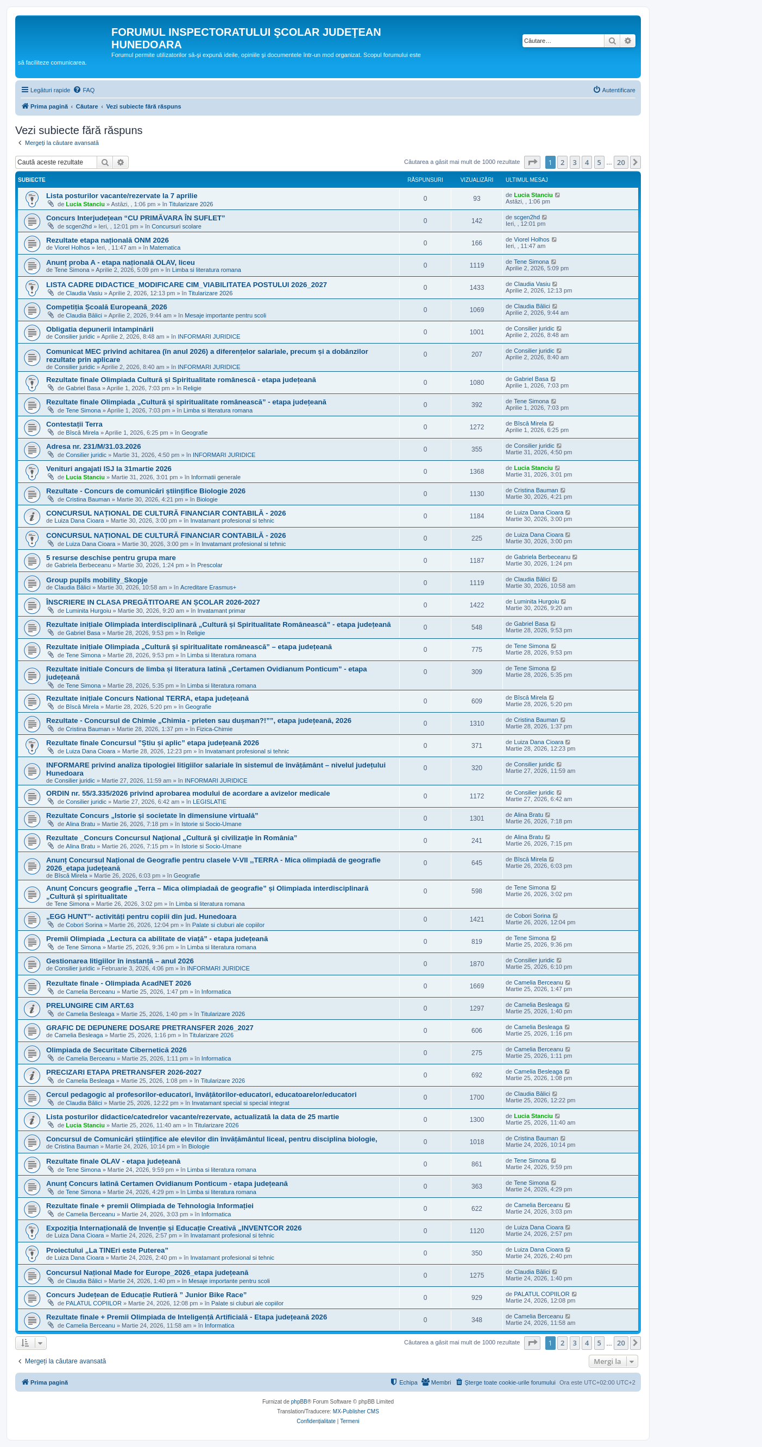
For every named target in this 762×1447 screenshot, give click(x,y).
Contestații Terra (74, 424)
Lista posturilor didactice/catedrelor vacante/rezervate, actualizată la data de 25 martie (192, 1117)
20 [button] (621, 162)
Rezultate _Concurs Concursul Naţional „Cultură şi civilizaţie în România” (171, 838)
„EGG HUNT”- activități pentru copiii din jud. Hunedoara (141, 916)
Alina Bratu (80, 824)
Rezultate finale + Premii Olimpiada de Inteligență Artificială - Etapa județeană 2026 (186, 1317)
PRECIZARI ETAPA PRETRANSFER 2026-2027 (123, 1072)
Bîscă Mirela (82, 432)
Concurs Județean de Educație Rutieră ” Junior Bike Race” (146, 1295)
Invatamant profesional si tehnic (232, 520)
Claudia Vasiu (84, 293)
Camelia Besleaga (90, 1014)
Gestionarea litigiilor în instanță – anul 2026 (120, 961)
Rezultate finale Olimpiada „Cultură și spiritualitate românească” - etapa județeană (186, 402)
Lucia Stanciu (85, 204)
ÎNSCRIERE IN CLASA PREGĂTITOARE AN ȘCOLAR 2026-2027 (153, 602)
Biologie (207, 499)
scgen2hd (79, 226)
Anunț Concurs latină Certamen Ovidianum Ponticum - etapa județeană (167, 1183)
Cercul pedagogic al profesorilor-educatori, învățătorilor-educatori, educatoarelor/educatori (201, 1094)
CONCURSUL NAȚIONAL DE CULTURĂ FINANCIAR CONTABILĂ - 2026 (166, 513)
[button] (532, 162)
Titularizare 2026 (191, 204)
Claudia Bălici (84, 315)
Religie (192, 388)
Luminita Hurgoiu (88, 610)
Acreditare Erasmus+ (208, 587)
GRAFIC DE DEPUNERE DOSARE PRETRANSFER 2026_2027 (150, 1028)
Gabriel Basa (83, 388)
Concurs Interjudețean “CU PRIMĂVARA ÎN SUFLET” (135, 218)
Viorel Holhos (72, 247)
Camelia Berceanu (90, 991)
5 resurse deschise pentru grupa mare (111, 558)
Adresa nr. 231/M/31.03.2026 (93, 446)
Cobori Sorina (84, 925)
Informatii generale (216, 477)
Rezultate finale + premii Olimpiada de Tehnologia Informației (150, 1206)
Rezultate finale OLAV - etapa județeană (113, 1161)
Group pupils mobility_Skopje (97, 580)
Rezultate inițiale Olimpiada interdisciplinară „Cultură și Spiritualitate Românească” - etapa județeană (218, 624)
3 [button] (575, 162)
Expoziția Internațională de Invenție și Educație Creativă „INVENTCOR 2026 (174, 1228)
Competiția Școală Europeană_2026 (106, 307)
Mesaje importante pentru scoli (225, 315)
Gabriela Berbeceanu (82, 565)
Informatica (216, 991)
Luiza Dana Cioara (79, 520)
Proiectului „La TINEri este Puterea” (107, 1250)
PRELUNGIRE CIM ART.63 (90, 1005)
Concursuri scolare (176, 226)
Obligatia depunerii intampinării (100, 329)
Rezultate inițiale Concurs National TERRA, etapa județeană (147, 698)
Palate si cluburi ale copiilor (228, 925)
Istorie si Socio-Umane (211, 824)
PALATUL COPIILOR (94, 1303)
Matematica (165, 247)
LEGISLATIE (209, 801)
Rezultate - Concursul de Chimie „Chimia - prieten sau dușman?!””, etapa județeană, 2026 (198, 720)
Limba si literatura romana (206, 269)
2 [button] (562, 162)
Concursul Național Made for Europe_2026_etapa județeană (147, 1272)
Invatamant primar (222, 610)
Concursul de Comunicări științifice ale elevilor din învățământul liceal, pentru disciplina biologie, (211, 1139)
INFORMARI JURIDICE (209, 336)
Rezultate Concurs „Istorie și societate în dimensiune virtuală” (152, 815)
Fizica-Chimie (215, 729)
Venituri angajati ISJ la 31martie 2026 (109, 469)
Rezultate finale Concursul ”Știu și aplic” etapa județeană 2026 (152, 743)
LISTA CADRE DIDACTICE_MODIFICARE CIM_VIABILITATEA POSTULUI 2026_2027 (186, 285)
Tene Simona (71, 269)
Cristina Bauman (88, 499)
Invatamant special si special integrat (240, 1103)
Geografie (194, 432)
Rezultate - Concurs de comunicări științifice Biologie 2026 (145, 491)
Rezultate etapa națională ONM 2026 (107, 240)
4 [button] (587, 162)
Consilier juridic (74, 336)
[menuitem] (84, 90)
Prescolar (209, 565)
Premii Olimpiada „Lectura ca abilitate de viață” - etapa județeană (157, 939)
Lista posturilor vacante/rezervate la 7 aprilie (122, 196)
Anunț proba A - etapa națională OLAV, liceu (120, 262)
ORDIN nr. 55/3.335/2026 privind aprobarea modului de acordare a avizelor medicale (188, 793)
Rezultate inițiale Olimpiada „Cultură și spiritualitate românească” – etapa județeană (189, 647)
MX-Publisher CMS (356, 1411)
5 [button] (599, 162)
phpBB (299, 1402)
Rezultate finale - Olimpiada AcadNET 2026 (118, 983)
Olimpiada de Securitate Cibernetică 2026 (116, 1050)
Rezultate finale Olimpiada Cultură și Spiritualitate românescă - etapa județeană (181, 380)
